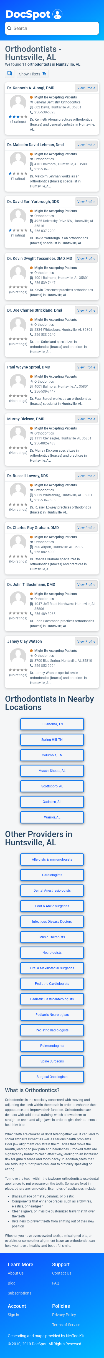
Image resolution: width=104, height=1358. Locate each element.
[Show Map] (9, 74)
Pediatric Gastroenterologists (52, 999)
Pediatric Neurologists (52, 1015)
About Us (16, 1273)
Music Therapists (52, 937)
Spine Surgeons (52, 1061)
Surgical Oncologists (52, 1077)
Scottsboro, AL (52, 786)
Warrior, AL (52, 817)
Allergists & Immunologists (52, 859)
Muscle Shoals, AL (52, 771)
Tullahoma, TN (52, 724)
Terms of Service (66, 1325)
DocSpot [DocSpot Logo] (32, 13)
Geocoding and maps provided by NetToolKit (46, 1336)
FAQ (55, 1283)
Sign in (13, 1315)
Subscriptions (19, 1293)
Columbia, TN (52, 755)
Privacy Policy (64, 1315)
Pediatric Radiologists (52, 1030)
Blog (12, 1283)
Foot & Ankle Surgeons (52, 906)
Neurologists (52, 953)
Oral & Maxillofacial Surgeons (52, 968)
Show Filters (32, 74)
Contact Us (61, 1273)
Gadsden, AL (52, 802)
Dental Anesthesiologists (52, 890)
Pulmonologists (52, 1046)
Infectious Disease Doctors (52, 922)
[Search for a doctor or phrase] (52, 28)
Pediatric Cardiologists (52, 984)
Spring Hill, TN (52, 740)
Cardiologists (52, 875)
